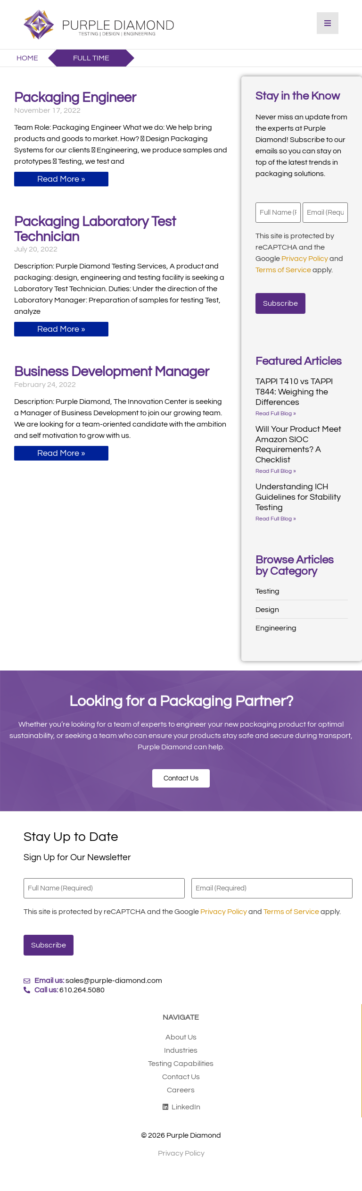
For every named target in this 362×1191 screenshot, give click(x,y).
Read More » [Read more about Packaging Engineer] (61, 179)
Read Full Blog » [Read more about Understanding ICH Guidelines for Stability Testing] (275, 515)
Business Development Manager (111, 372)
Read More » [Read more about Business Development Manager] (61, 453)
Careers (181, 1083)
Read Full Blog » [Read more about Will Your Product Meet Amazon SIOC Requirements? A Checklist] (275, 468)
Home (27, 58)
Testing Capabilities (181, 1056)
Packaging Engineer (75, 98)
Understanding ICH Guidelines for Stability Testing (298, 493)
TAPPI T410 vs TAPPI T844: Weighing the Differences (294, 388)
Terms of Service (283, 269)
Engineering (275, 625)
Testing (267, 588)
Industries (180, 1043)
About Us (181, 1030)
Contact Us (181, 1070)
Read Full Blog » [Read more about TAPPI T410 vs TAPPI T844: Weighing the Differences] (275, 410)
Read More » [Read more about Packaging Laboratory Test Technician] (61, 329)
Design (267, 606)
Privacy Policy (304, 257)
